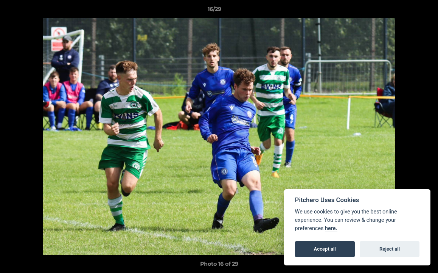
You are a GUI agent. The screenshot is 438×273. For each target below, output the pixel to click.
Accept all (325, 249)
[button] (406, 11)
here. (331, 228)
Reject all (389, 249)
